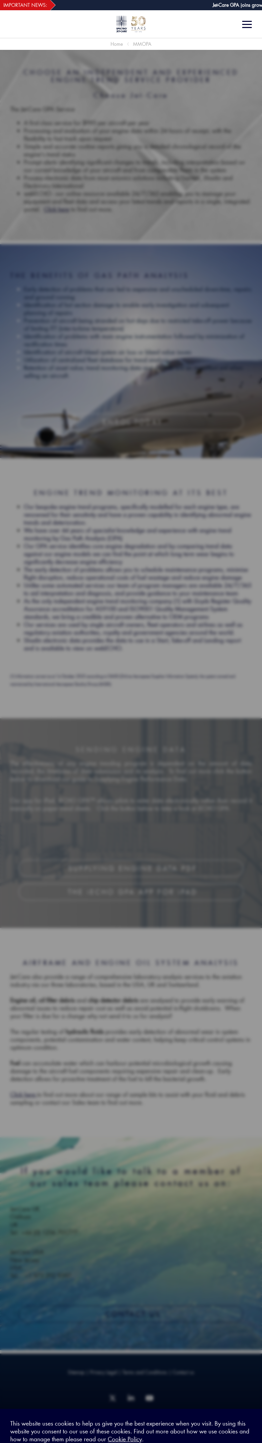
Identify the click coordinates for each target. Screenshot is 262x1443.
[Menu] (249, 24)
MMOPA (142, 44)
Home (117, 44)
